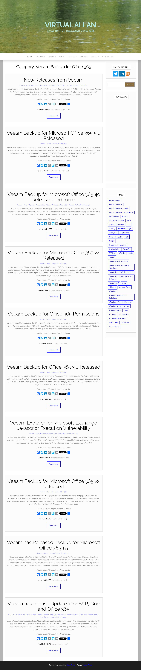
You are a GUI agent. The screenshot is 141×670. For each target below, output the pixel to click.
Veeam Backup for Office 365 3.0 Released (53, 367)
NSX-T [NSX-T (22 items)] (111, 241)
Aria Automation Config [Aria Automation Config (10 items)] (118, 208)
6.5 (9, 614)
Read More (53, 116)
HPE (61, 57)
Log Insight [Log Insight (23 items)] (124, 233)
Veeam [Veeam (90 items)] (112, 257)
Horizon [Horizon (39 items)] (121, 225)
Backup (39, 553)
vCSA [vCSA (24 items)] (130, 253)
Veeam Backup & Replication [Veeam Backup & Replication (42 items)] (121, 272)
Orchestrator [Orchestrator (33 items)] (114, 249)
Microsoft (26, 614)
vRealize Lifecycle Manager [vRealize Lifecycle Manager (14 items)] (120, 302)
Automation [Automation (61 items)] (114, 217)
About (95, 57)
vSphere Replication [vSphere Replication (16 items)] (117, 318)
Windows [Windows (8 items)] (125, 322)
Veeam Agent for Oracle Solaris (36, 85)
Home (29, 57)
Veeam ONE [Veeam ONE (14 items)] (114, 283)
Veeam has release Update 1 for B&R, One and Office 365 (54, 606)
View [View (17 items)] (124, 283)
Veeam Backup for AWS (57, 85)
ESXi (13, 614)
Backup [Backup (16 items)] (125, 217)
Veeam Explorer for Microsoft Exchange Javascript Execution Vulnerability (53, 425)
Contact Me (108, 57)
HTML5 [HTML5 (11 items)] (112, 229)
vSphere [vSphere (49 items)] (112, 314)
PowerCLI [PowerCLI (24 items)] (126, 249)
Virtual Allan (70, 25)
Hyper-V (19, 614)
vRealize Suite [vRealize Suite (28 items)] (115, 310)
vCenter (33, 614)
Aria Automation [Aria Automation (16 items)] (115, 204)
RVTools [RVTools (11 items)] (112, 253)
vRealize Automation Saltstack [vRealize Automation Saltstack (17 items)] (117, 296)
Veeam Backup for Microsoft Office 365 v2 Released (54, 483)
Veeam (52, 57)
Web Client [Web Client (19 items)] (113, 322)
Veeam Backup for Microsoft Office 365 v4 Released (54, 255)
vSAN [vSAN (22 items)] (126, 310)
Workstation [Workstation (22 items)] (114, 326)
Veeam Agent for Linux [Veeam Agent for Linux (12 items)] (118, 261)
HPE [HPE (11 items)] (128, 225)
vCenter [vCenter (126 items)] (122, 253)
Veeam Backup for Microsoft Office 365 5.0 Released (53, 135)
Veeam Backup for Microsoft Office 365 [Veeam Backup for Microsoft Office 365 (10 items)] (121, 277)
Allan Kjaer (44, 109)
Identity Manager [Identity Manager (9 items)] (124, 229)
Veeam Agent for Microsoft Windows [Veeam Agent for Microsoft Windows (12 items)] (120, 266)
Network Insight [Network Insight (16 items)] (115, 237)
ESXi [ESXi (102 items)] (129, 221)
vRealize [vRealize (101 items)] (112, 291)
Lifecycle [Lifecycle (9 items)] (113, 233)
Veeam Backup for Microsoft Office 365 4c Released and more (54, 196)
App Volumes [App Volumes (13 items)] (114, 200)
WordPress (70, 665)
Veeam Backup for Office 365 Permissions (54, 314)
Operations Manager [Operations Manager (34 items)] (117, 245)
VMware (40, 57)
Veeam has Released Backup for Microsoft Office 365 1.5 (53, 545)
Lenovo (72, 57)
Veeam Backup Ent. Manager (77, 614)
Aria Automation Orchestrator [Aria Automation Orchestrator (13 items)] (121, 212)
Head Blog (87, 665)
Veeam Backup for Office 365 (77, 85)
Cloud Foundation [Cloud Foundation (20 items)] (116, 221)
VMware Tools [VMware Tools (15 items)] (124, 287)
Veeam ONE (55, 617)
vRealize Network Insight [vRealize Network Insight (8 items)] (119, 306)
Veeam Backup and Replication (57, 205)
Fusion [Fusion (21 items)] (112, 225)
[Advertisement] (121, 141)
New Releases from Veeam (53, 80)
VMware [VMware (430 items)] (112, 287)
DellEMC (84, 57)
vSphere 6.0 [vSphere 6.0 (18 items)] (124, 314)
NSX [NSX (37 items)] (126, 237)
